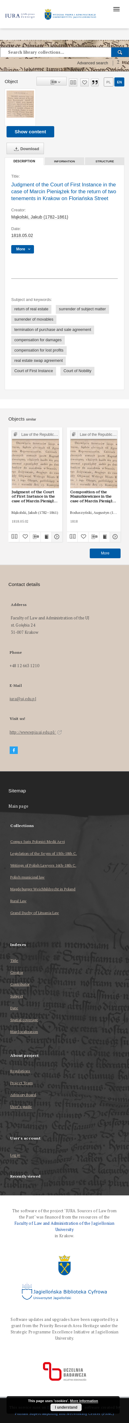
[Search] (120, 52)
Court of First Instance (33, 371)
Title (14, 960)
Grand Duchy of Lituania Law (34, 912)
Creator (16, 972)
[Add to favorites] (84, 82)
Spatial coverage (24, 1019)
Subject (16, 996)
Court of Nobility (78, 371)
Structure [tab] (104, 161)
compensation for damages (38, 340)
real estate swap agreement (38, 360)
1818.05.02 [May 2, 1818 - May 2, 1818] (22, 235)
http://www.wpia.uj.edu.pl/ (36, 732)
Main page (18, 806)
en (119, 82)
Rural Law (18, 901)
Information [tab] (64, 161)
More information (84, 1401)
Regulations (20, 1071)
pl (108, 82)
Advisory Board (23, 1094)
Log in (15, 1155)
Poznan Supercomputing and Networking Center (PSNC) (64, 1413)
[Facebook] (14, 750)
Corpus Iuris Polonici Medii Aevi (37, 841)
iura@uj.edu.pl (23, 699)
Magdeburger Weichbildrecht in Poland (42, 889)
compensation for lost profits (39, 350)
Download (25, 149)
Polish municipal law (27, 877)
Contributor (20, 984)
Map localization (24, 1031)
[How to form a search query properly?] (118, 63)
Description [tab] (24, 161)
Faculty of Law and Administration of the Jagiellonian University (64, 1226)
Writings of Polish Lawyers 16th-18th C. (43, 865)
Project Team (21, 1083)
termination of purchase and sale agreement (52, 329)
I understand (66, 1407)
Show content (30, 131)
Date (14, 1008)
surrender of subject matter (82, 309)
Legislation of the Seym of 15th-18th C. (43, 853)
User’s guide (21, 1106)
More (105, 553)
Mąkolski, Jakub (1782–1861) (39, 216)
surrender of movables (33, 319)
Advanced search (92, 63)
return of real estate (31, 309)
